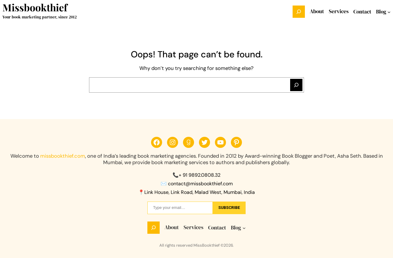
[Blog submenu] (389, 11)
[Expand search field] (299, 12)
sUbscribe (229, 207)
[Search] (296, 85)
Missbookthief (34, 7)
